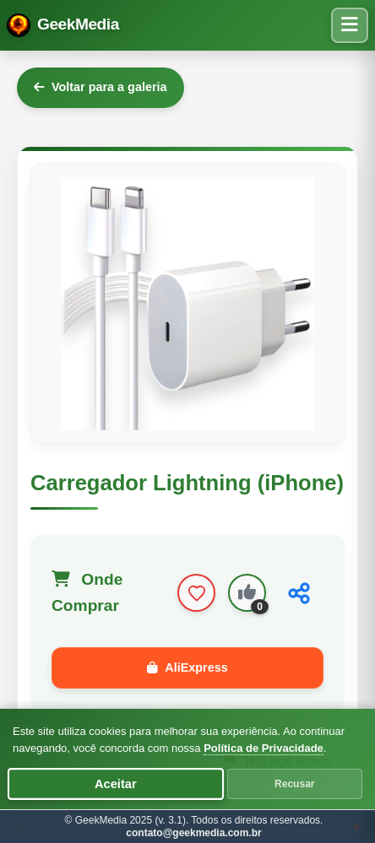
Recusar (294, 784)
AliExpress (187, 667)
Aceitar (116, 784)
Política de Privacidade (263, 748)
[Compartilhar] (298, 593)
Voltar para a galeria (100, 87)
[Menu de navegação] (349, 25)
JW (356, 826)
